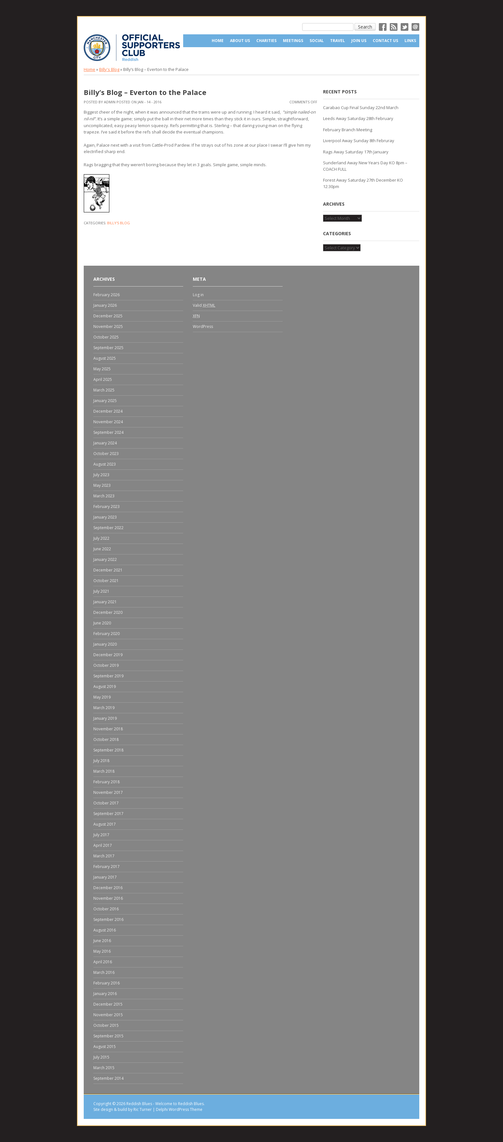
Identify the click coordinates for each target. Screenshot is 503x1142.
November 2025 (108, 326)
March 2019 (104, 707)
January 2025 (105, 400)
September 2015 (108, 1036)
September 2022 (108, 527)
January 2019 (105, 718)
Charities (266, 40)
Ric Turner (142, 1109)
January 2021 (105, 602)
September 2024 (108, 432)
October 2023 (106, 453)
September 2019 (108, 676)
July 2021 (101, 591)
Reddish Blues (139, 1103)
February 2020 (106, 633)
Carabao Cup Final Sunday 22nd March (360, 107)
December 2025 (108, 316)
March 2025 (104, 390)
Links (410, 40)
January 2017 (105, 877)
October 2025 (106, 337)
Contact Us (385, 40)
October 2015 (106, 1025)
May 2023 (102, 485)
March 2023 (104, 496)
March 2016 (104, 972)
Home (218, 40)
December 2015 (108, 1004)
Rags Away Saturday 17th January (355, 152)
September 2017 (108, 813)
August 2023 (104, 464)
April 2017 (102, 845)
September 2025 (108, 347)
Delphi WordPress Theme (179, 1109)
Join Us (358, 40)
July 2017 (101, 834)
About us (240, 40)
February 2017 (106, 866)
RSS (393, 27)
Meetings (293, 40)
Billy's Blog (109, 69)
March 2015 (104, 1067)
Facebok (383, 27)
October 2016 (106, 909)
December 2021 (108, 570)
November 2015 (108, 1014)
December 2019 (108, 654)
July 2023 (101, 474)
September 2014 (108, 1078)
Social (317, 40)
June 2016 (102, 940)
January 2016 (105, 993)
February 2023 (106, 506)
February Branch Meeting (347, 130)
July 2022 (101, 538)
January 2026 (105, 305)
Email (415, 27)
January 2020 (105, 644)
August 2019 (104, 686)
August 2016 (104, 930)
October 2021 (106, 580)
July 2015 (101, 1057)
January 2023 (105, 517)
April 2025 (102, 379)
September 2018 (108, 750)
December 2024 (108, 411)
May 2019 (102, 697)
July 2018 (101, 760)
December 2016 (108, 887)
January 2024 (105, 443)
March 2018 (104, 771)
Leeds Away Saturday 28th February (358, 118)
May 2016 (102, 951)
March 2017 (104, 856)
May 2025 (102, 369)
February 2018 (106, 782)
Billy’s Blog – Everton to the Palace (145, 92)
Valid (204, 305)
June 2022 (102, 549)
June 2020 (102, 623)
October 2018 (106, 739)
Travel (337, 40)
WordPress (203, 326)
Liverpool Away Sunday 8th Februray (358, 140)
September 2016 (108, 919)
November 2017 (108, 792)
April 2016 (102, 962)
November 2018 (108, 729)
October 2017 (106, 803)
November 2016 (108, 898)
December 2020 (108, 612)
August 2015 (104, 1046)
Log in (198, 294)
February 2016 (106, 983)
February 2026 (106, 294)
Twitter (404, 27)
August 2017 (104, 824)
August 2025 (104, 358)
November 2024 (108, 422)
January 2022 (105, 559)
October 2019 (106, 665)
